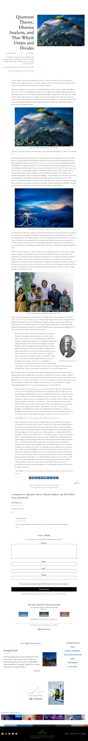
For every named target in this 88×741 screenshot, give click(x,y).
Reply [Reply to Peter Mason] (12, 512)
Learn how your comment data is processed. (54, 594)
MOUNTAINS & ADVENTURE (26, 67)
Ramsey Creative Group (47, 737)
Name (44, 561)
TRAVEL (72, 659)
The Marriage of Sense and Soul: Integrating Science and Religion (46, 471)
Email (44, 568)
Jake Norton (19, 518)
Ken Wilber (67, 377)
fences (27, 372)
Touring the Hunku (10, 650)
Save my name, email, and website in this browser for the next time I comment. (44, 584)
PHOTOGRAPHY (73, 663)
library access (39, 380)
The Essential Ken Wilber (25, 380)
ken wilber (15, 71)
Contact (83, 734)
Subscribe (66, 31)
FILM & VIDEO (72, 667)
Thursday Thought (29, 71)
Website (44, 575)
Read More (37, 671)
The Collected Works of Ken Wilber (36, 418)
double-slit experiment (45, 163)
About (59, 31)
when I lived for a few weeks (20, 320)
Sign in (74, 31)
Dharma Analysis (70, 175)
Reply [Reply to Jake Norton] (17, 527)
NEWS (73, 647)
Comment (44, 543)
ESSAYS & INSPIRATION (10, 67)
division (10, 71)
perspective (21, 71)
